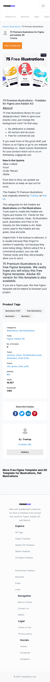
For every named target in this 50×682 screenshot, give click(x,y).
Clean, (19, 355)
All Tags (19, 532)
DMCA (21, 615)
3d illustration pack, (32, 355)
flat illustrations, (27, 330)
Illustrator (19, 577)
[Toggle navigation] (43, 5)
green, (15, 366)
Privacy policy (25, 633)
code (17, 589)
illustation (25, 316)
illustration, (12, 358)
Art (8, 374)
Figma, (10, 338)
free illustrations (34, 311)
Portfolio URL (25, 444)
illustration (10, 316)
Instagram (25, 659)
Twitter (23, 646)
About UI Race (25, 602)
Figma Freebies (23, 538)
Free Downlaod (12, 46)
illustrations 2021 (12, 311)
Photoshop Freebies (25, 570)
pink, (26, 366)
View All (25, 452)
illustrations (15, 26)
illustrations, (13, 330)
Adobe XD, (19, 338)
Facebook (25, 652)
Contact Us (23, 608)
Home (5, 26)
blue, (21, 366)
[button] (7, 73)
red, (9, 366)
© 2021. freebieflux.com (25, 677)
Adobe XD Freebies (25, 545)
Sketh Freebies (22, 551)
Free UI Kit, (23, 358)
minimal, (11, 355)
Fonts (18, 583)
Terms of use (24, 627)
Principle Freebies (24, 557)
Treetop (13, 38)
